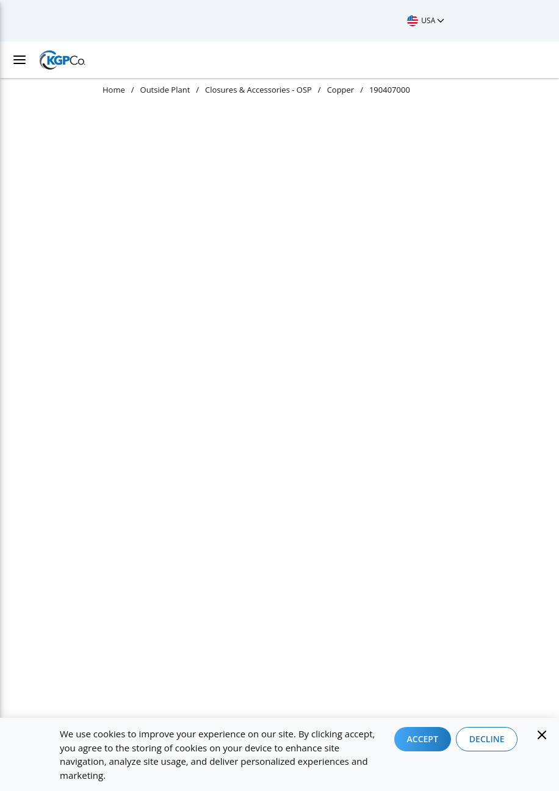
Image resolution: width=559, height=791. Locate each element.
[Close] (542, 735)
